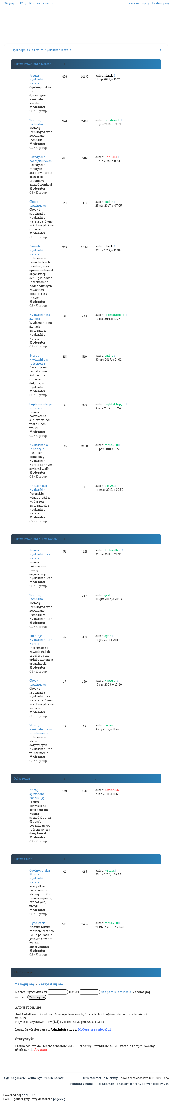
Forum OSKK (23, 859)
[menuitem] (22, 3)
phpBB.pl (60, 1099)
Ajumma (40, 1050)
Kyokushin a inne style (38, 447)
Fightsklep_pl (115, 315)
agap (107, 636)
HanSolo (110, 157)
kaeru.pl (110, 680)
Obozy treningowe (38, 204)
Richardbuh (113, 550)
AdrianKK (111, 790)
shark (108, 75)
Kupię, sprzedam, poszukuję (37, 794)
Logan (108, 725)
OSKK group (38, 111)
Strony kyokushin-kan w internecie (40, 729)
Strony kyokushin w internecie (39, 359)
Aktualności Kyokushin (38, 488)
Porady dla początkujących (40, 159)
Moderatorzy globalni (94, 1029)
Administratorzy (63, 1029)
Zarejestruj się (51, 984)
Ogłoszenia (22, 778)
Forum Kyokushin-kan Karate (36, 539)
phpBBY (27, 1095)
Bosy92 (109, 486)
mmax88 (111, 445)
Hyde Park (37, 923)
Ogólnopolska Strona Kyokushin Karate (39, 876)
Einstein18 (112, 120)
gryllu (108, 595)
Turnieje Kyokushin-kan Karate (40, 640)
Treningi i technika (37, 122)
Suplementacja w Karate (40, 406)
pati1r (108, 202)
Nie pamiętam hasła (116, 992)
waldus (109, 870)
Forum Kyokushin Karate (32, 64)
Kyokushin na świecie (39, 317)
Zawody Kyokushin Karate (37, 250)
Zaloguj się (24, 984)
